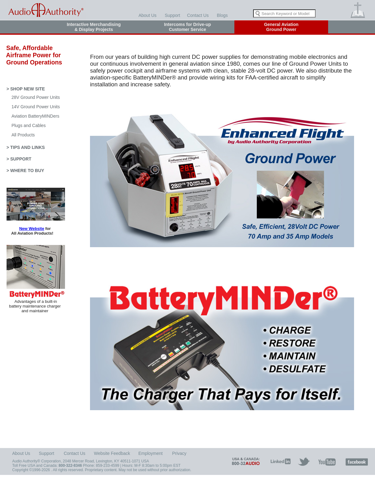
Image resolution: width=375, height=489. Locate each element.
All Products (23, 134)
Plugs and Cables (29, 125)
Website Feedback (112, 453)
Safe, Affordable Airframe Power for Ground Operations (31, 55)
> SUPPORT (19, 158)
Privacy (179, 453)
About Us (147, 15)
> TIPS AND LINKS (26, 147)
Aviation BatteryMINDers (35, 116)
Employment (150, 453)
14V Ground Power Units (36, 106)
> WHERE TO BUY (25, 170)
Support (172, 15)
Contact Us (197, 15)
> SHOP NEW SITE (26, 88)
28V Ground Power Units (36, 97)
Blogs (222, 15)
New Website (31, 228)
